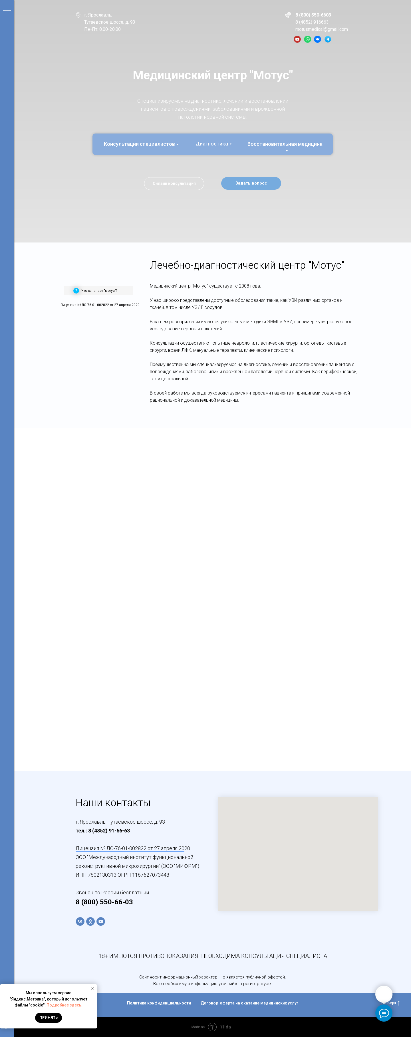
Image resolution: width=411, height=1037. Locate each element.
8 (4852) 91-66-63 (109, 831)
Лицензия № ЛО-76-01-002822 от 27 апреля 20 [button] (130, 848)
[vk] (80, 921)
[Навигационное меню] (7, 8)
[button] (251, 183)
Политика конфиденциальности (159, 1003)
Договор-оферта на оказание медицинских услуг (250, 1003)
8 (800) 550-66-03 (104, 902)
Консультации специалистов (139, 144)
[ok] (90, 921)
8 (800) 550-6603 (313, 15)
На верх (390, 1003)
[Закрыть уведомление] (93, 988)
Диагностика (212, 144)
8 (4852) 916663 (312, 22)
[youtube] (100, 921)
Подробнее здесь (64, 1005)
